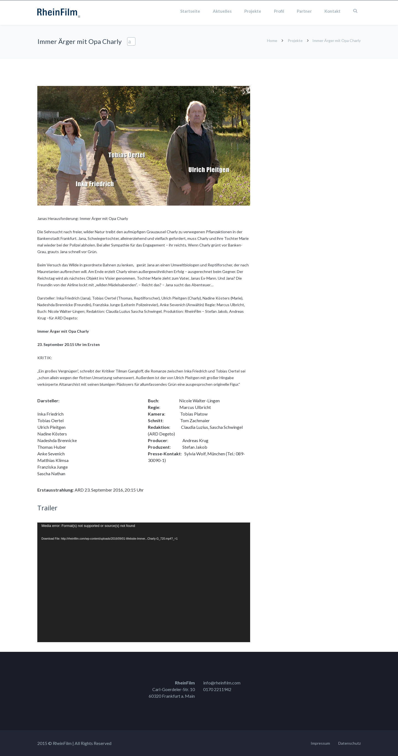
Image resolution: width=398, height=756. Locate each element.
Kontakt (332, 11)
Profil (279, 11)
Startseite (190, 11)
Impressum (320, 743)
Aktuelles (222, 11)
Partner (304, 11)
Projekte (252, 11)
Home (272, 40)
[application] (143, 582)
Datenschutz (349, 743)
